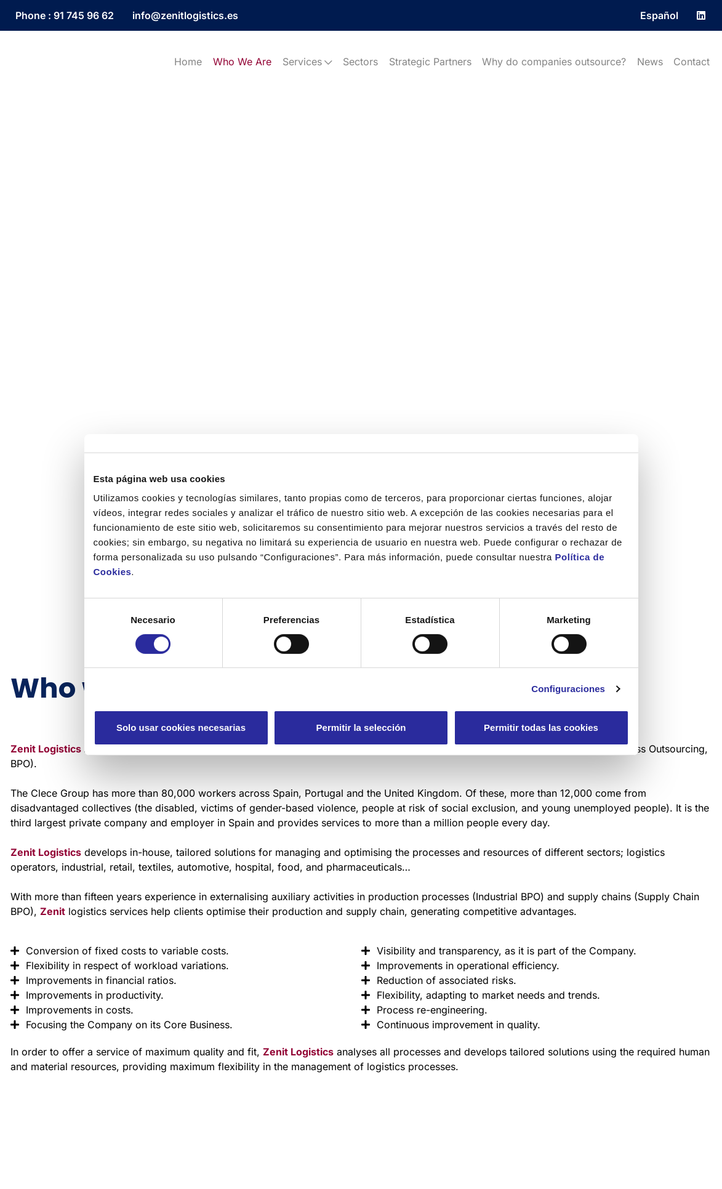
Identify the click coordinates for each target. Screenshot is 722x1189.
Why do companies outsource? (554, 61)
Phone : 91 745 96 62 (64, 15)
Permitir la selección (361, 727)
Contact (691, 61)
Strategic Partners (430, 61)
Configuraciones (568, 688)
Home (188, 61)
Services (307, 61)
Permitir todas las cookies (541, 727)
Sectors (360, 61)
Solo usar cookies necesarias (181, 727)
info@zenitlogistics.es (185, 15)
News (650, 61)
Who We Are (242, 61)
